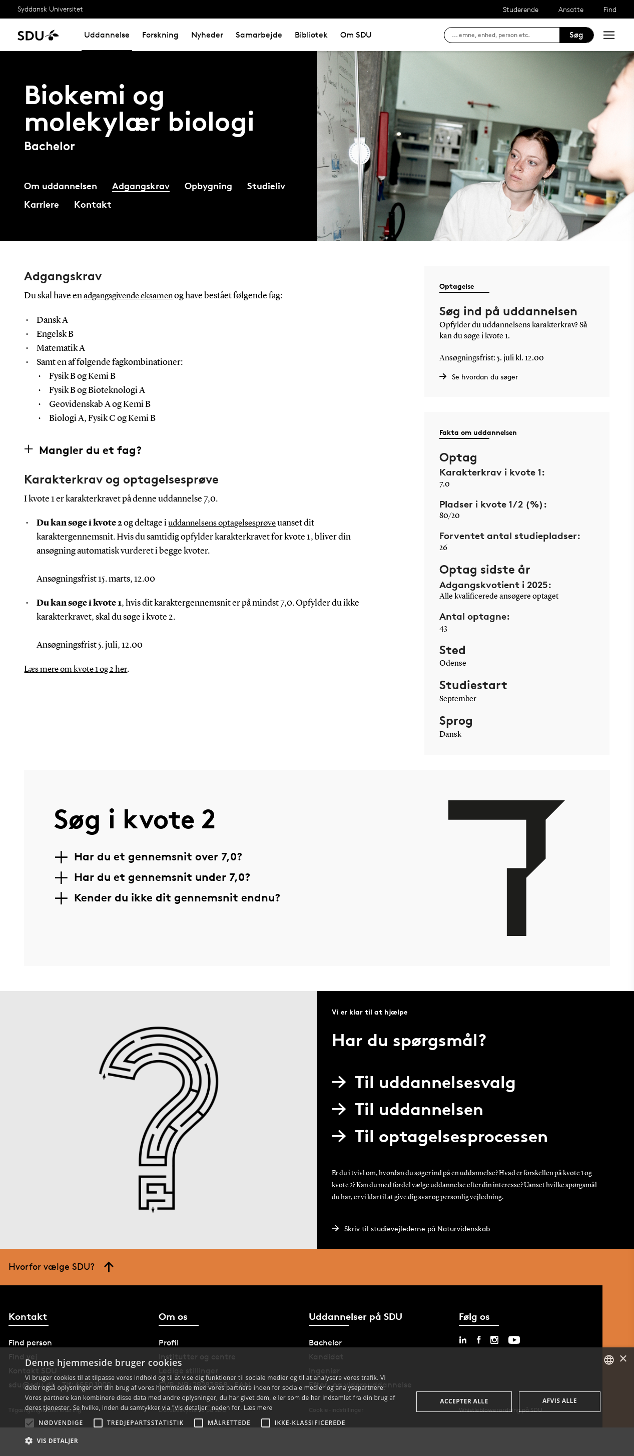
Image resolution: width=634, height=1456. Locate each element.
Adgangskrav (141, 185)
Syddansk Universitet (50, 9)
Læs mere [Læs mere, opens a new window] (258, 1407)
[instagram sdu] (494, 1340)
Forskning (160, 35)
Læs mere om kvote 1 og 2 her (78, 669)
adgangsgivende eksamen (131, 295)
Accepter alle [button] (464, 1401)
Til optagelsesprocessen (443, 1136)
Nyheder (207, 35)
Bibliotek (311, 35)
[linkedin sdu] (463, 1340)
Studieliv (266, 185)
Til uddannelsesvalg (427, 1082)
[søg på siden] (505, 35)
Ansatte (570, 9)
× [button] (622, 1359)
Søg (576, 35)
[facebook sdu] (478, 1340)
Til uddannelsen (411, 1109)
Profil (169, 1342)
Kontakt (93, 204)
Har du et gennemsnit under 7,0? (162, 876)
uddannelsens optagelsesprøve (226, 523)
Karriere (41, 204)
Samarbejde (259, 35)
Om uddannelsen (60, 185)
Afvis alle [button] (559, 1400)
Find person (30, 1342)
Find (609, 9)
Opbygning (208, 185)
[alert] (317, 1401)
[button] (30, 1423)
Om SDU (356, 35)
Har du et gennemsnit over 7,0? (158, 856)
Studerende (520, 9)
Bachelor (325, 1342)
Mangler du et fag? (90, 449)
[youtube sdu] (514, 1340)
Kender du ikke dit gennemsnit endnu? (177, 897)
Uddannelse (107, 35)
